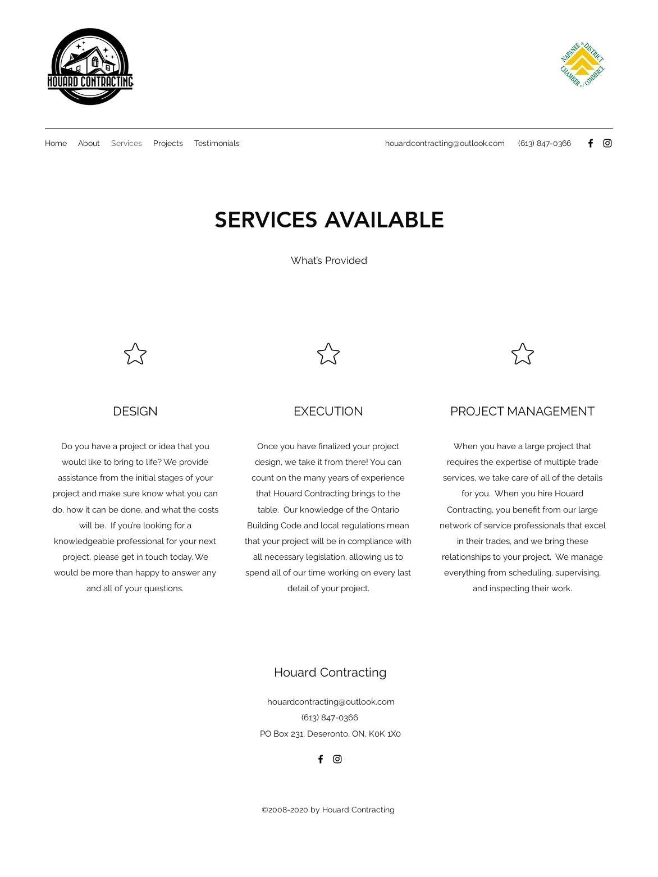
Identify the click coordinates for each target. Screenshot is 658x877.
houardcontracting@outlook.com (445, 143)
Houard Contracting (330, 672)
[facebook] (590, 143)
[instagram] (607, 143)
